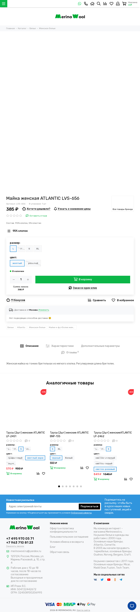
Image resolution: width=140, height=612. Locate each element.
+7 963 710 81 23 (19, 543)
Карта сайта (83, 610)
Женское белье (37, 327)
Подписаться (89, 506)
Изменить (43, 310)
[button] (59, 486)
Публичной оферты (81, 512)
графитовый (15, 458)
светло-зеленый (105, 458)
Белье (10, 327)
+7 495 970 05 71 (20, 539)
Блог (53, 547)
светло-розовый (105, 469)
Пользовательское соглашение (69, 536)
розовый (33, 263)
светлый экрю (35, 458)
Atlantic (21, 327)
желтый (17, 263)
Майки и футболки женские (63, 327)
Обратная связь (59, 552)
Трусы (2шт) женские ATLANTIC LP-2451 (25, 434)
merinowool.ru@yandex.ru (26, 551)
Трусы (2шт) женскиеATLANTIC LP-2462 (113, 434)
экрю (11, 463)
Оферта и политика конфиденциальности (63, 530)
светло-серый (104, 463)
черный (56, 458)
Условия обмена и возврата (67, 541)
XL (37, 248)
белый (69, 458)
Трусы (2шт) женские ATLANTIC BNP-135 (69, 434)
